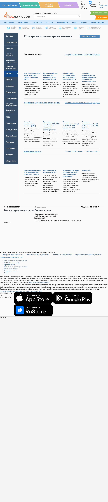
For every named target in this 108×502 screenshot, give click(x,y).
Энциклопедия (97, 22)
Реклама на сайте (100, 13)
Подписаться (39, 218)
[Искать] (79, 16)
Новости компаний (9, 55)
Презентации (62, 22)
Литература (37, 22)
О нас (6, 273)
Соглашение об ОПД (11, 263)
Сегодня (9, 36)
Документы (9, 22)
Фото (74, 22)
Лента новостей (11, 42)
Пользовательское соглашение (15, 261)
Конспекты (23, 22)
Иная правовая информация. (39, 282)
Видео (84, 22)
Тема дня (9, 48)
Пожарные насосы (32, 151)
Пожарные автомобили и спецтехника (42, 103)
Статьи (49, 22)
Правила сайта (9, 265)
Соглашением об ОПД (34, 291)
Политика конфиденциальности (15, 267)
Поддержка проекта (11, 271)
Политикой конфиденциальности (12, 291)
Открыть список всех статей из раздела (82, 54)
